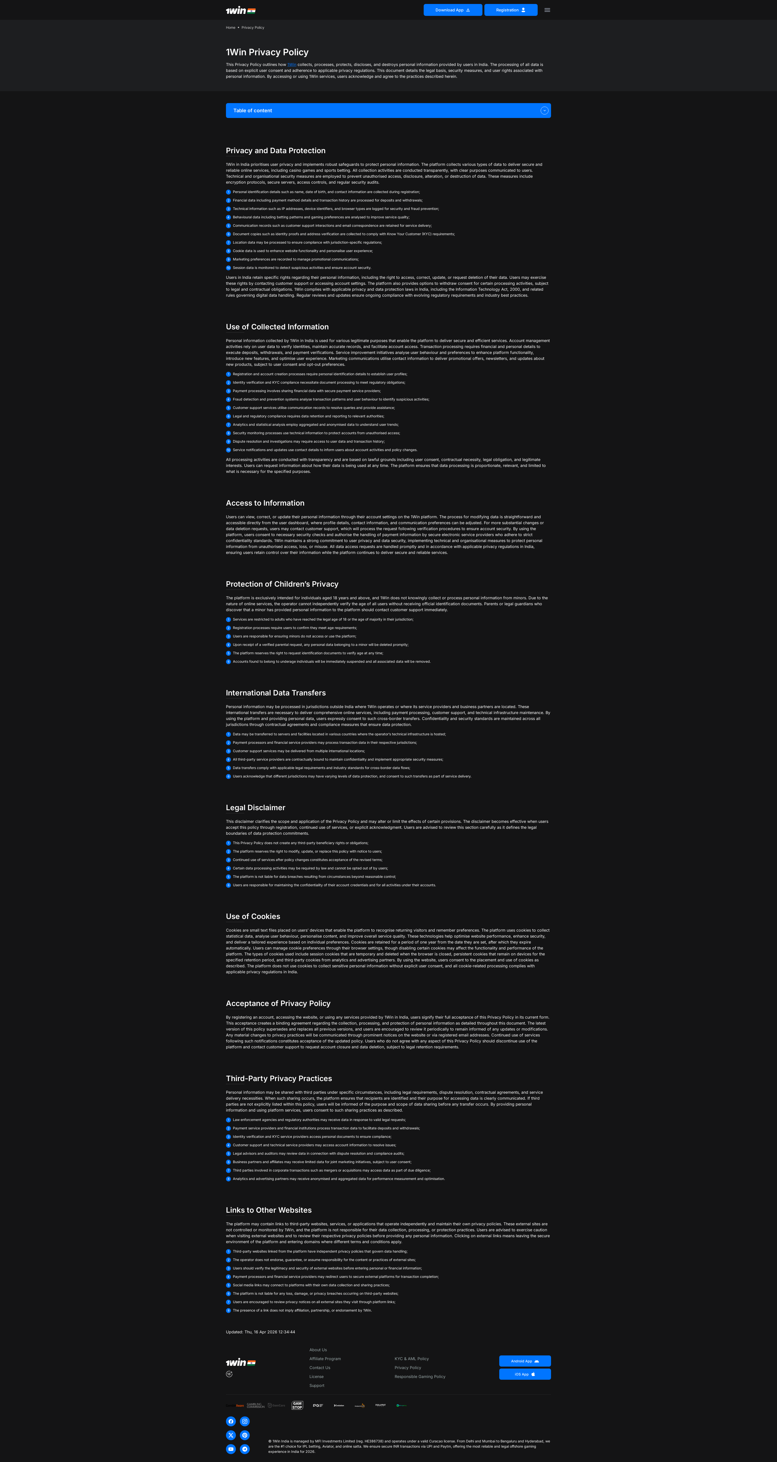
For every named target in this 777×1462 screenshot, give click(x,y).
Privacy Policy (408, 1367)
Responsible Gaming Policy (420, 1376)
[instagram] (245, 1421)
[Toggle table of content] (544, 110)
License (316, 1376)
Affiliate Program (325, 1358)
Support (316, 1385)
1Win (291, 64)
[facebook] (231, 1421)
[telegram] (245, 1449)
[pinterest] (245, 1435)
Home (230, 27)
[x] (231, 1435)
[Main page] (241, 10)
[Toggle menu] (547, 10)
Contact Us (319, 1367)
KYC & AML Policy (412, 1358)
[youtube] (231, 1449)
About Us (318, 1349)
